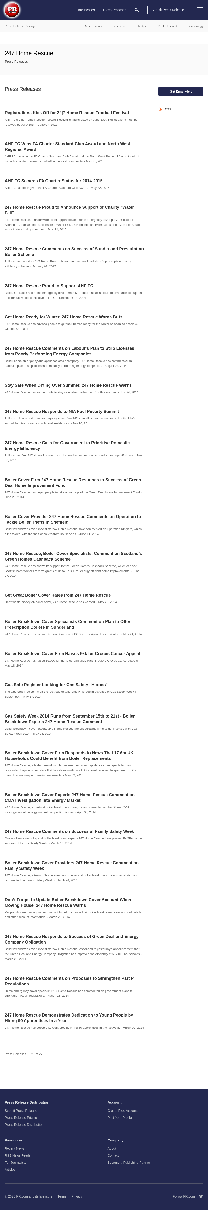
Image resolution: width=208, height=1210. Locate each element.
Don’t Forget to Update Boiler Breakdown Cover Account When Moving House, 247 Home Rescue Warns (68, 902)
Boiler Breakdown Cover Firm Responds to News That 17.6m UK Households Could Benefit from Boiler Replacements (69, 756)
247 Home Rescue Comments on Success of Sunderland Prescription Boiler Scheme (74, 252)
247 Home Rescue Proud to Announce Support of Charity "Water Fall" (69, 210)
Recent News (14, 1148)
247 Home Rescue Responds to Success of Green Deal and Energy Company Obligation (72, 939)
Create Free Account (123, 1110)
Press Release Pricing (21, 1117)
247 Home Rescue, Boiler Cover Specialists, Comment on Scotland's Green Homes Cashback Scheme (73, 556)
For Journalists (15, 1162)
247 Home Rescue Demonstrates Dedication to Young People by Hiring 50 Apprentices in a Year (69, 1018)
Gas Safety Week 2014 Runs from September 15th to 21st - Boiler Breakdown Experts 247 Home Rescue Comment (70, 719)
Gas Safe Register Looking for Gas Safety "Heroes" (56, 684)
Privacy (76, 1196)
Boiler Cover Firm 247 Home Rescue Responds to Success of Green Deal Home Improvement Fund (73, 482)
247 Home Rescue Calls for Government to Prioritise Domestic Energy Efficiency (67, 446)
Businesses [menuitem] (86, 10)
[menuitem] (137, 10)
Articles (10, 1169)
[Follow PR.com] (199, 1196)
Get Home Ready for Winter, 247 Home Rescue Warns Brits (63, 317)
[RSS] (161, 109)
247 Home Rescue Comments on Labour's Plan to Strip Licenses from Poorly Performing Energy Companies (69, 351)
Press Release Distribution (24, 1124)
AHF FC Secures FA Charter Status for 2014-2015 (53, 181)
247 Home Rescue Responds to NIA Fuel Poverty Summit (62, 411)
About (112, 1148)
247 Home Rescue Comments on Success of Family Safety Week (69, 831)
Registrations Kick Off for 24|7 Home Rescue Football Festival (67, 112)
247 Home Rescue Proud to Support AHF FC (49, 286)
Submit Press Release (167, 10)
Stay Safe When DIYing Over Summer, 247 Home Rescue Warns (68, 385)
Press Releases (16, 61)
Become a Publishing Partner (129, 1162)
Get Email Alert (181, 91)
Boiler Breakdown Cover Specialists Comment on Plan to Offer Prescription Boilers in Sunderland (67, 624)
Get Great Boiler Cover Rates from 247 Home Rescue (58, 595)
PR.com (22, 1196)
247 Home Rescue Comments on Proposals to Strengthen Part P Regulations (69, 981)
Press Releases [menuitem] (114, 10)
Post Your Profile (120, 1117)
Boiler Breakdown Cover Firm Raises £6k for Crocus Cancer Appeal (72, 653)
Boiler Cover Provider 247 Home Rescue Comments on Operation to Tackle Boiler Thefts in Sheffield (73, 519)
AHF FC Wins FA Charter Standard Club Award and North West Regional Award (67, 147)
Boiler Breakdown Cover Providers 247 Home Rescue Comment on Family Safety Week (72, 865)
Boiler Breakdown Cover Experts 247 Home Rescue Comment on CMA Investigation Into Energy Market (70, 797)
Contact (113, 1155)
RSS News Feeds (17, 1155)
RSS (168, 109)
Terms (61, 1196)
